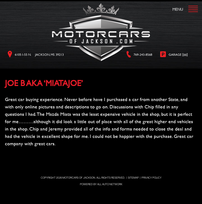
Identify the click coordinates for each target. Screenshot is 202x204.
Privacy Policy (151, 177)
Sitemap (133, 177)
